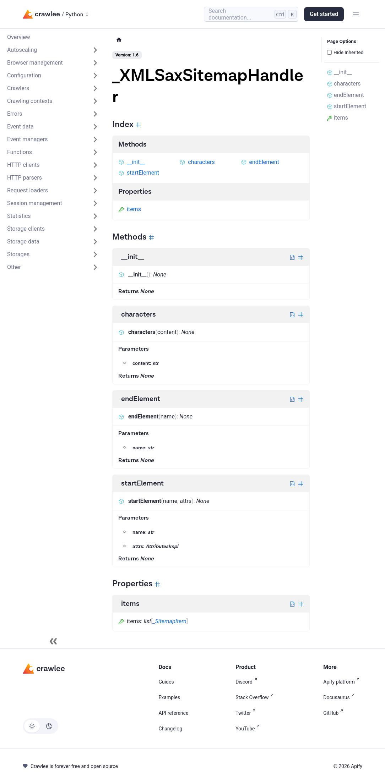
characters (197, 162)
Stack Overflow (255, 697)
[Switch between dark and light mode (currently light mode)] (40, 726)
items (129, 209)
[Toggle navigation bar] (355, 14)
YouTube (248, 728)
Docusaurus (340, 697)
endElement (260, 162)
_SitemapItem (169, 621)
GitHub (334, 713)
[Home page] (119, 39)
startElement (138, 172)
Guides (166, 682)
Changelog (170, 728)
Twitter (246, 713)
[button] (53, 50)
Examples (169, 697)
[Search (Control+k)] (251, 14)
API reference (173, 713)
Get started (324, 14)
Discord (247, 682)
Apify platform (342, 682)
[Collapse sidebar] (53, 641)
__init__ (131, 162)
